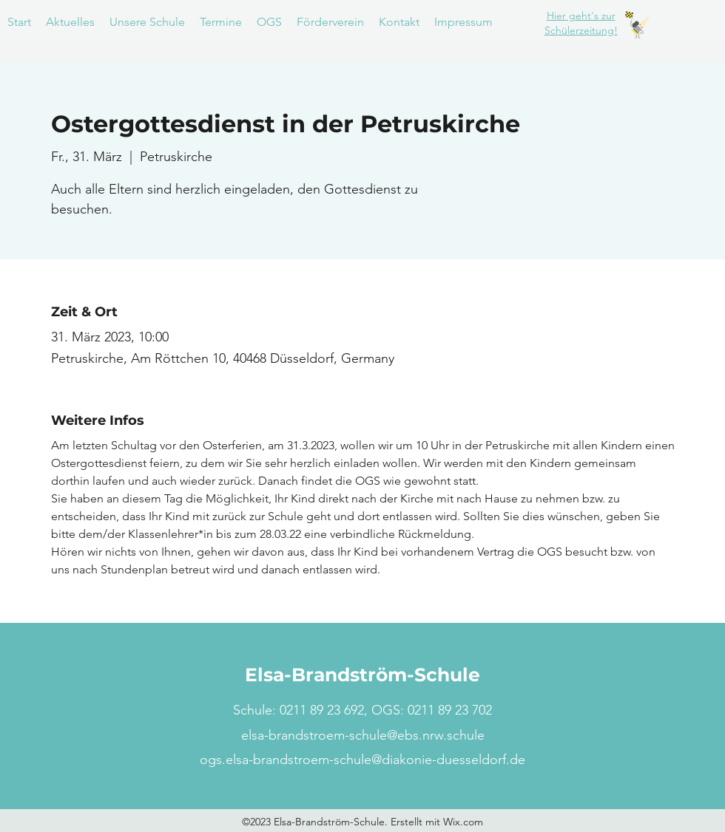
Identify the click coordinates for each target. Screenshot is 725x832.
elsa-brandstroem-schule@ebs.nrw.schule (363, 735)
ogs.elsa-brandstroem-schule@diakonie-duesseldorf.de (362, 759)
